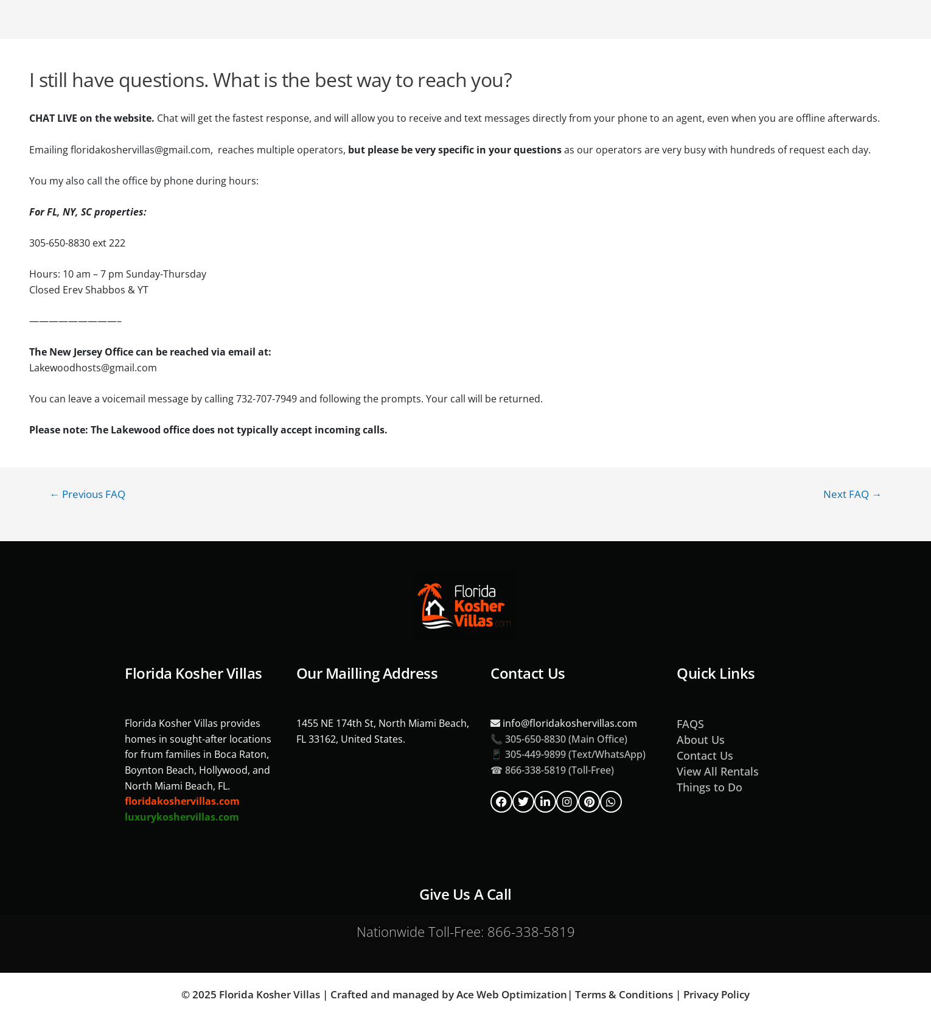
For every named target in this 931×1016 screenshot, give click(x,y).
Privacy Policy (716, 994)
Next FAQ (852, 494)
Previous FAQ (87, 494)
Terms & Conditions (624, 994)
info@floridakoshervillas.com (563, 723)
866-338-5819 (531, 931)
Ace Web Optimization (511, 994)
